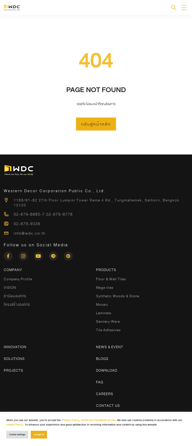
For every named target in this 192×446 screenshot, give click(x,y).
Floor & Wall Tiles (111, 279)
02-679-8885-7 (29, 214)
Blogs (102, 358)
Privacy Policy (70, 420)
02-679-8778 (59, 214)
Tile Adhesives (108, 330)
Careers (104, 394)
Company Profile (18, 279)
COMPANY (13, 270)
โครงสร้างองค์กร (17, 304)
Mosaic (102, 304)
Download (106, 370)
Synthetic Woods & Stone (117, 296)
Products (106, 270)
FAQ (99, 382)
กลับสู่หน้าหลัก (96, 124)
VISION (10, 287)
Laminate (103, 313)
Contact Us (108, 405)
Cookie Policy (14, 425)
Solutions (14, 358)
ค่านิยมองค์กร (15, 296)
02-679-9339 (27, 224)
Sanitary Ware (108, 321)
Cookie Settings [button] (17, 435)
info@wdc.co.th (30, 233)
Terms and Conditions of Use (98, 420)
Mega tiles (105, 287)
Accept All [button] (39, 435)
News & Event (109, 347)
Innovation (15, 347)
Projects (13, 370)
